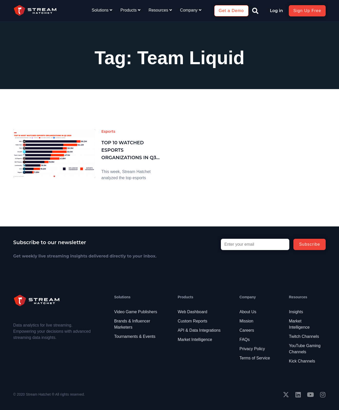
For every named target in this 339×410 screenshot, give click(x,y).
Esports (108, 131)
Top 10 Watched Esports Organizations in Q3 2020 (128, 150)
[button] (255, 10)
